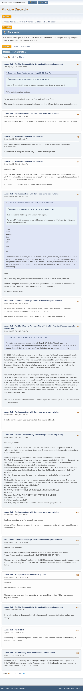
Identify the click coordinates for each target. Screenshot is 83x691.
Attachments (25, 46)
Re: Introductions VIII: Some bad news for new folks (37, 114)
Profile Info (7, 27)
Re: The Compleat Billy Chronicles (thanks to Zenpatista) (39, 64)
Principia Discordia (15, 9)
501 (20, 57)
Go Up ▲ (79, 688)
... (18, 57)
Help (60, 688)
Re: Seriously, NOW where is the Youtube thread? (35, 653)
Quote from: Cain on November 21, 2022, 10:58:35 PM (27, 337)
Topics (15, 46)
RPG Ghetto (9, 301)
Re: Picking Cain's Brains (32, 136)
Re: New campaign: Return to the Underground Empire (39, 301)
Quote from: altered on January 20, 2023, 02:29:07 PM (29, 79)
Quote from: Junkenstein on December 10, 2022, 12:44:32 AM (31, 209)
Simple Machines (19, 688)
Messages (6, 46)
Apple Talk (8, 64)
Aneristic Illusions (12, 136)
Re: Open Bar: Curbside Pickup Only (30, 575)
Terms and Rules (69, 688)
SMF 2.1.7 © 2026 (7, 688)
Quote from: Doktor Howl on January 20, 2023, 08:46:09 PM (29, 73)
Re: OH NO (19, 630)
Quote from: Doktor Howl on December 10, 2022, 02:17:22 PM (30, 203)
